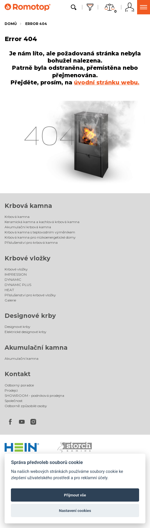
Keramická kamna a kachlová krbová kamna (42, 222)
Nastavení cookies (75, 510)
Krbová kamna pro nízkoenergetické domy (40, 237)
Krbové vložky (27, 258)
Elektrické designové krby (25, 332)
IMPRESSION (16, 274)
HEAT (9, 290)
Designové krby (30, 315)
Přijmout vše (75, 495)
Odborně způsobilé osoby (26, 406)
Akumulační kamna (36, 347)
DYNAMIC (13, 279)
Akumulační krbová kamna (28, 227)
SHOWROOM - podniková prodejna (34, 395)
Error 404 (36, 24)
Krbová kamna (28, 205)
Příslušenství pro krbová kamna (31, 242)
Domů (11, 24)
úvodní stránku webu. (106, 82)
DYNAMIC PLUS (18, 285)
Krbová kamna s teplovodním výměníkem (40, 232)
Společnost (14, 401)
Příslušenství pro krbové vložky (30, 295)
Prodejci (11, 390)
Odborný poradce (19, 385)
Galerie (10, 300)
